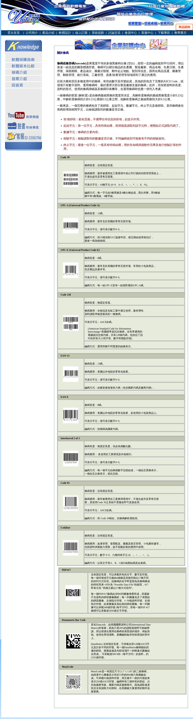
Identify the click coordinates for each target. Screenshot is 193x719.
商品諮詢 (184, 27)
